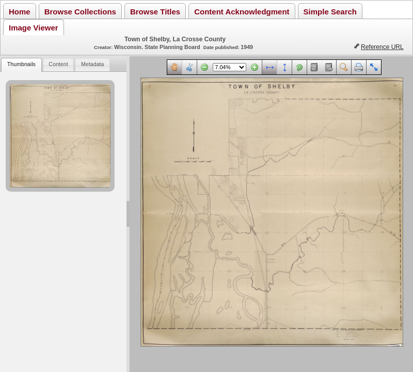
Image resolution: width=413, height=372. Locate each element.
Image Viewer (33, 27)
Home (19, 11)
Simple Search (330, 11)
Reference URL (382, 47)
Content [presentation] (58, 64)
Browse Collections (80, 11)
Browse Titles (155, 11)
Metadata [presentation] (92, 64)
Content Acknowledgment (241, 11)
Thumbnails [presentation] (21, 64)
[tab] (21, 65)
